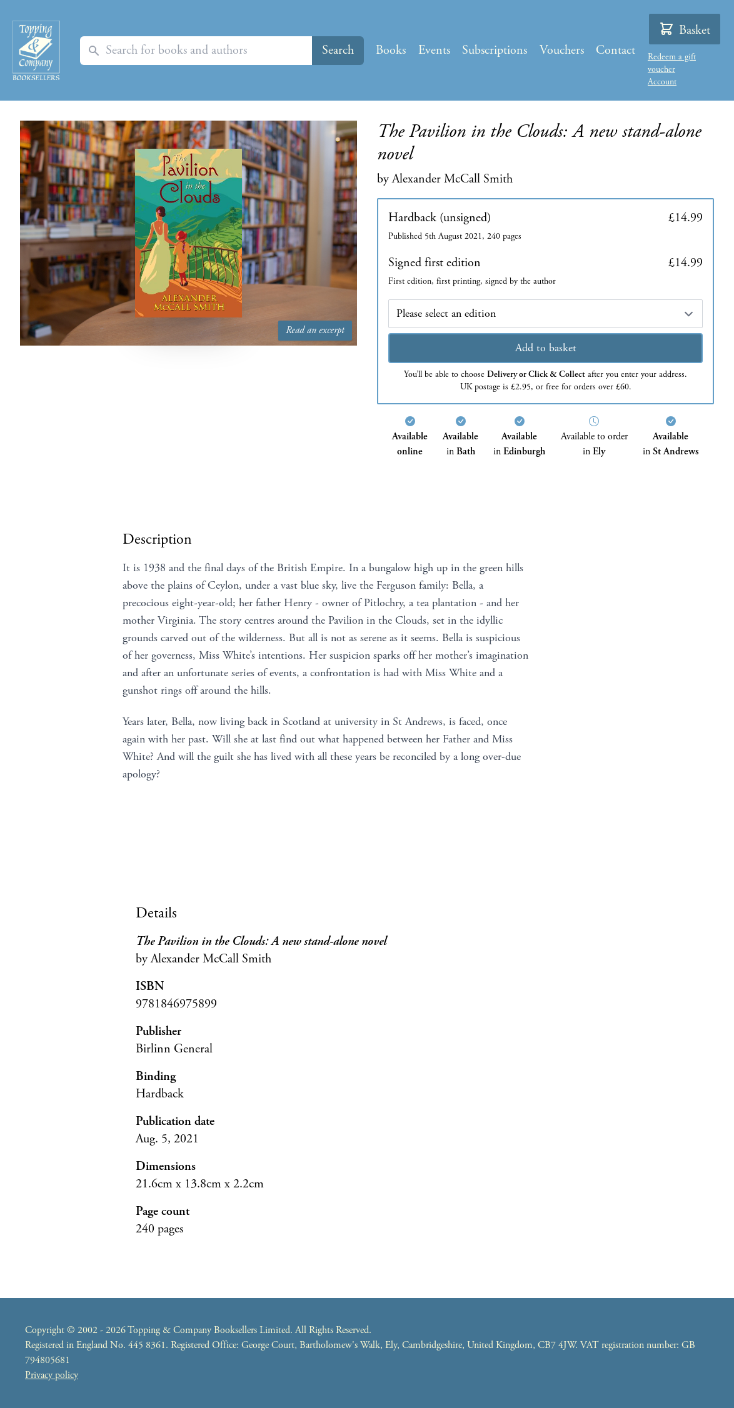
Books (391, 50)
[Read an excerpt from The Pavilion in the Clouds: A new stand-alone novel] (188, 233)
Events (434, 50)
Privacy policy (51, 1375)
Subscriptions (494, 50)
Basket (684, 29)
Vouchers (562, 50)
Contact (615, 50)
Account (662, 81)
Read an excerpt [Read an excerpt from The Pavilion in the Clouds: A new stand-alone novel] (315, 330)
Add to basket (545, 348)
